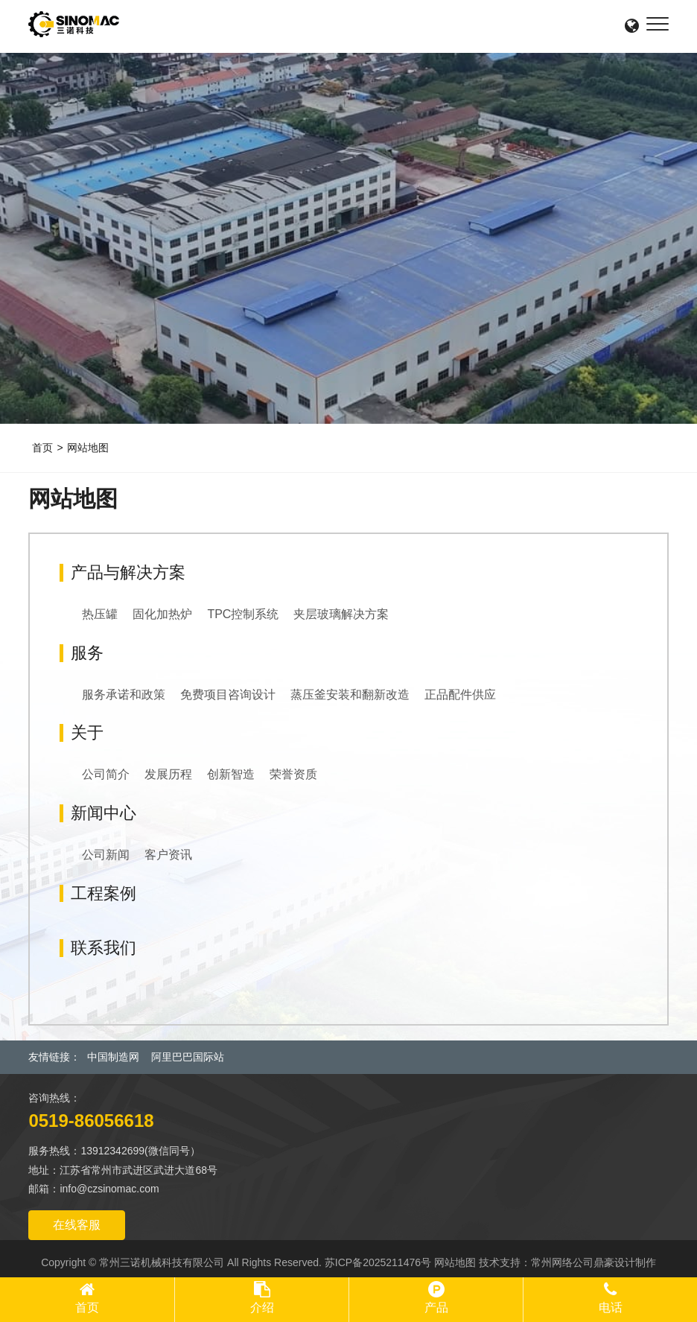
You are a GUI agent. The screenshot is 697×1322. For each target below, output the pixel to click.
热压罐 (100, 614)
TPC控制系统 (243, 614)
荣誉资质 (293, 774)
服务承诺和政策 (123, 694)
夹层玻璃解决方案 (341, 614)
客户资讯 (168, 854)
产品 (436, 1307)
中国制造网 (113, 1057)
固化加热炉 (162, 614)
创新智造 (231, 774)
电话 (611, 1307)
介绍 (262, 1307)
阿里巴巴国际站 (187, 1057)
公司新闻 (106, 854)
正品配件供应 (460, 694)
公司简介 (106, 774)
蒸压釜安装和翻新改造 (350, 694)
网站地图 (88, 448)
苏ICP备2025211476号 (378, 1262)
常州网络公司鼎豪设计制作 (593, 1262)
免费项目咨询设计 (228, 694)
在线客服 (77, 1224)
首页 (42, 448)
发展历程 (168, 774)
